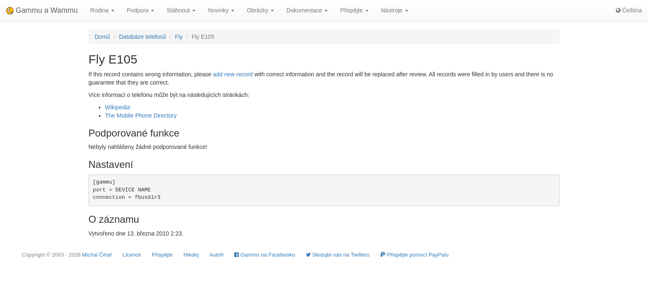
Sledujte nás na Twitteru (337, 255)
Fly (179, 36)
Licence (132, 255)
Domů (102, 36)
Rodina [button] (102, 10)
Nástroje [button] (394, 10)
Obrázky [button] (260, 10)
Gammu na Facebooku (264, 255)
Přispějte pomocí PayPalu (414, 255)
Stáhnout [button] (181, 10)
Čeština (629, 10)
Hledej (191, 255)
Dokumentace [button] (307, 10)
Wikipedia (117, 107)
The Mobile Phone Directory (141, 115)
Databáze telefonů (142, 36)
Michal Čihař (97, 255)
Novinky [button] (221, 10)
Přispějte (162, 255)
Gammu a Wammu (42, 10)
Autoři (217, 255)
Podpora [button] (141, 10)
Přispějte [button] (354, 10)
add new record (233, 74)
